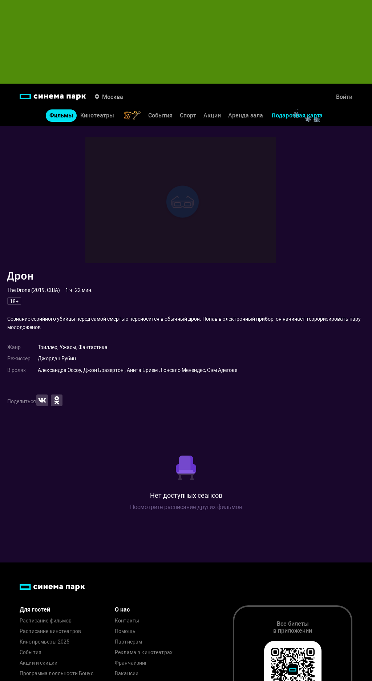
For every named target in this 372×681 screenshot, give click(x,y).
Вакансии (126, 673)
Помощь (125, 631)
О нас (122, 609)
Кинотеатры (97, 115)
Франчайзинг (131, 663)
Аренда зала (245, 115)
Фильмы (61, 115)
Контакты (127, 621)
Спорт (188, 115)
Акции (212, 115)
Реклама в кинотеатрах (144, 652)
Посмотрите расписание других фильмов (186, 507)
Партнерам (128, 642)
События (160, 115)
